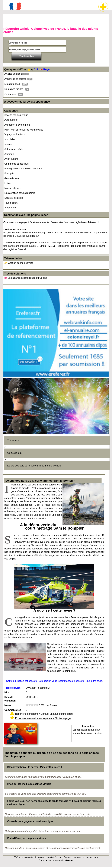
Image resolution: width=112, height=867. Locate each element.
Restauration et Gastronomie (19, 193)
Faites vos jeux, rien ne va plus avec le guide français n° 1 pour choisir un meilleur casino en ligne (54, 803)
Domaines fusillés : (16, 89)
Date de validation (10, 699)
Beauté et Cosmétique (16, 115)
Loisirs (7, 183)
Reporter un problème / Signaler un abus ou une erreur (44, 714)
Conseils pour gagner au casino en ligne (30, 821)
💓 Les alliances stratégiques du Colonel (26, 278)
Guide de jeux (11, 178)
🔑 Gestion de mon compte (18, 263)
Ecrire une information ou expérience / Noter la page (43, 718)
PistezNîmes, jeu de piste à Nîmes (26, 838)
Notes (7, 705)
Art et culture (11, 159)
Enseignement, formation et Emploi (23, 168)
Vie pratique (10, 207)
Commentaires (12, 710)
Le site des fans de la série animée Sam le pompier (34, 465)
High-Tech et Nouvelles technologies (23, 129)
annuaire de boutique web (85, 857)
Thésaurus (13, 440)
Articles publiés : (16, 74)
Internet (8, 144)
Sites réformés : (16, 84)
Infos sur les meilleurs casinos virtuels (29, 784)
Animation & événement (17, 124)
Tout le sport (10, 203)
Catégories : (13, 94)
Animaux (9, 154)
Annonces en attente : (18, 79)
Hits (6, 692)
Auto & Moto (10, 120)
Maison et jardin (12, 188)
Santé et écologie (13, 198)
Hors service (13, 688)
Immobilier (9, 139)
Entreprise (9, 173)
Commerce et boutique (16, 164)
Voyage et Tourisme (14, 134)
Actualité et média (13, 149)
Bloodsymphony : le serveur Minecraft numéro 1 (34, 767)
